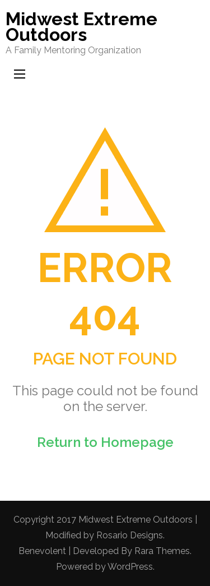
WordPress (130, 566)
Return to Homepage (105, 442)
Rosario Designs (129, 535)
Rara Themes (162, 551)
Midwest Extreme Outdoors (81, 26)
